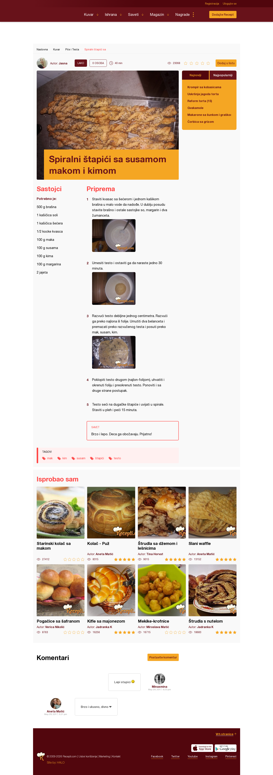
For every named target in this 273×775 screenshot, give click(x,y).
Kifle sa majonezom (111, 599)
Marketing (104, 756)
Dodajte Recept (223, 14)
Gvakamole (195, 107)
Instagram (211, 756)
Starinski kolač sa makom (61, 524)
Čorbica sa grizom (200, 121)
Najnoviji (195, 75)
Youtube (193, 756)
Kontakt (116, 756)
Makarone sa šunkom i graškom (209, 114)
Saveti (133, 14)
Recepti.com (57, 13)
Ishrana (111, 14)
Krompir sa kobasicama (204, 87)
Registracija (212, 3)
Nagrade (182, 14)
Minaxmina (159, 686)
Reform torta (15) (199, 101)
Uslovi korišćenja (88, 756)
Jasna (63, 63)
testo (117, 458)
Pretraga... (200, 14)
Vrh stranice (224, 734)
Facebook (157, 756)
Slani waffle (212, 524)
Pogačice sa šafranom (61, 599)
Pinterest (230, 756)
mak (50, 458)
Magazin (157, 14)
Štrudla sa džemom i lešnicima (162, 524)
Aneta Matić (55, 711)
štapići (99, 458)
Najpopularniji (222, 75)
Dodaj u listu (226, 63)
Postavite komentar (163, 657)
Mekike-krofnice (162, 599)
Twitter (175, 756)
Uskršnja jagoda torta (203, 94)
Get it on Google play (225, 748)
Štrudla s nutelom (212, 599)
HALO (60, 762)
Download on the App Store (202, 748)
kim (64, 458)
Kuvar (89, 14)
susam (81, 458)
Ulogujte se (229, 3)
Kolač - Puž (111, 524)
